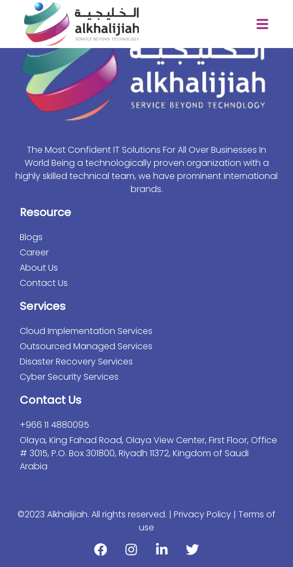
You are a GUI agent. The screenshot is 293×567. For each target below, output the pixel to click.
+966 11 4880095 (54, 425)
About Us (39, 267)
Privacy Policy (203, 514)
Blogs (31, 237)
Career (34, 252)
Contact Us (44, 283)
